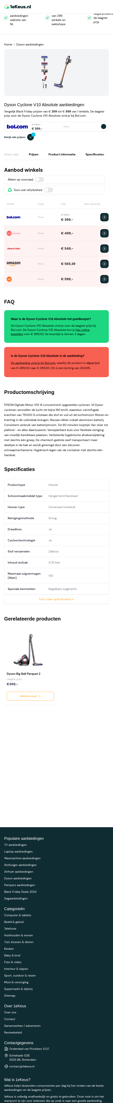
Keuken (9, 949)
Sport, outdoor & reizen (20, 975)
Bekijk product (30, 696)
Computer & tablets (17, 915)
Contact (9, 1019)
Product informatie (62, 154)
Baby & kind (12, 955)
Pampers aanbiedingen (19, 885)
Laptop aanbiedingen (18, 851)
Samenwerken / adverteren (22, 1026)
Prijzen (33, 154)
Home (8, 44)
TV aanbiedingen (15, 845)
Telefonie (10, 928)
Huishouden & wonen (18, 935)
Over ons (10, 1012)
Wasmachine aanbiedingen (22, 858)
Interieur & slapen (16, 969)
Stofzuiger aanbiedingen (20, 865)
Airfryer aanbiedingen (18, 871)
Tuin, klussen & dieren (18, 942)
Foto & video (12, 962)
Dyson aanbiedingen (30, 44)
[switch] (39, 179)
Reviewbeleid (13, 1032)
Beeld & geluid (14, 922)
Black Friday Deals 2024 (20, 892)
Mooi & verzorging (16, 982)
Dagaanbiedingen (16, 898)
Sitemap (9, 995)
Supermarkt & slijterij (18, 989)
